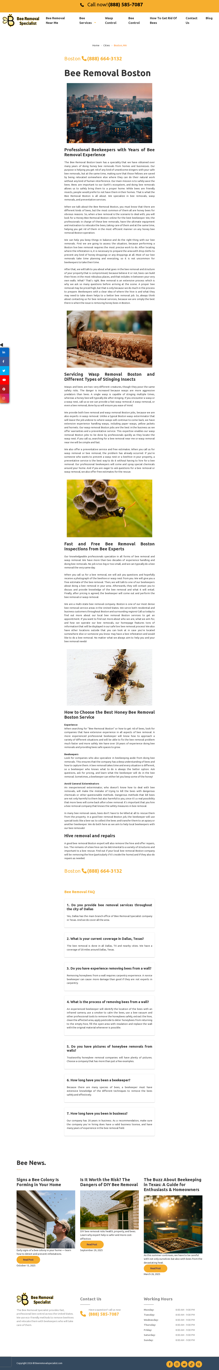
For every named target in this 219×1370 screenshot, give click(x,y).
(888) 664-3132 (104, 58)
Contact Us (191, 20)
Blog (209, 18)
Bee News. (31, 1162)
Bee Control (134, 20)
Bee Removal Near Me (55, 20)
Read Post (28, 1259)
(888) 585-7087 (125, 4)
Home (95, 45)
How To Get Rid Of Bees (163, 20)
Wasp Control (110, 20)
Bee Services (85, 20)
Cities (106, 45)
